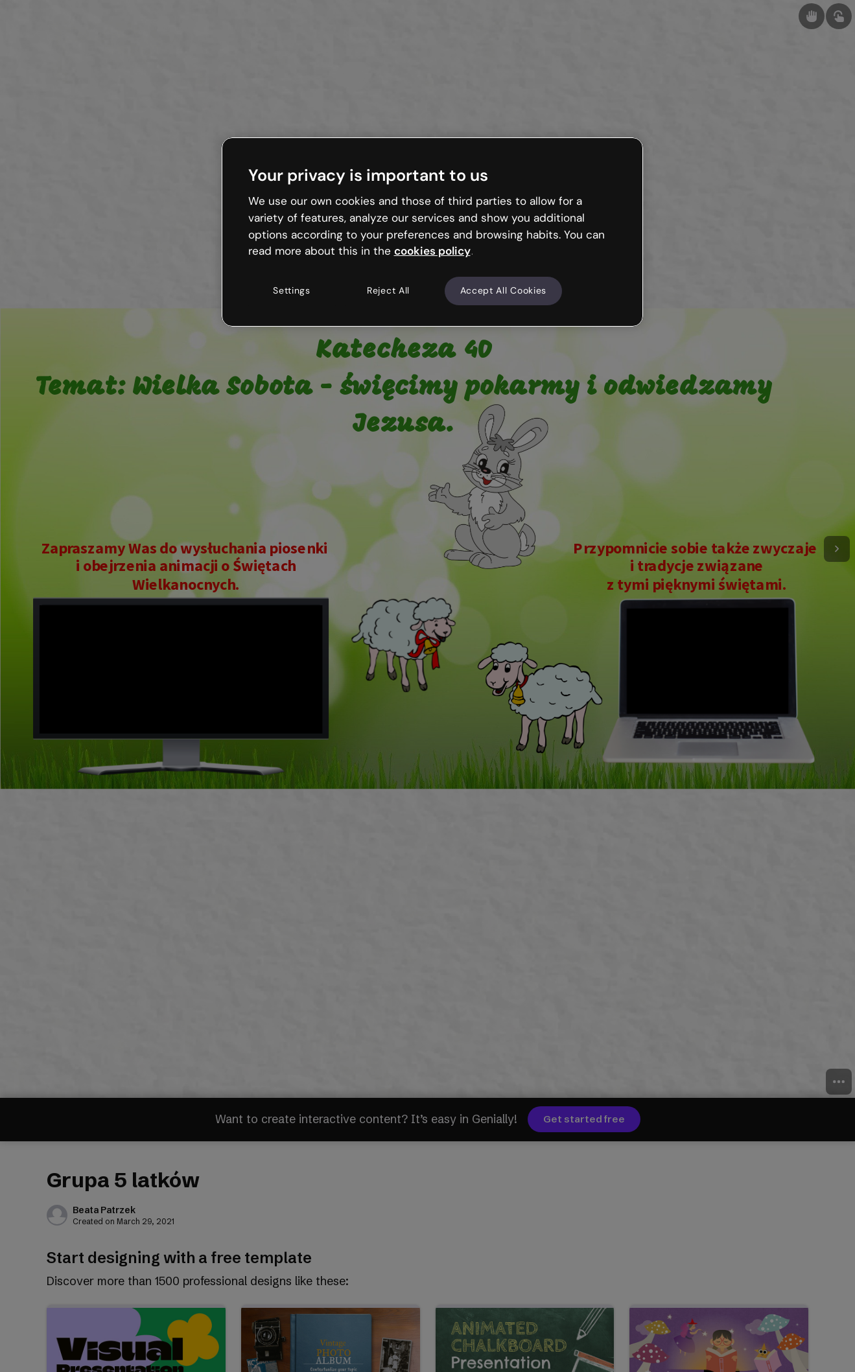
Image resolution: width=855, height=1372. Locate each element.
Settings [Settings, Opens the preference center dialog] (291, 290)
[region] (432, 232)
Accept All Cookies (503, 290)
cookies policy (432, 251)
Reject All (388, 290)
